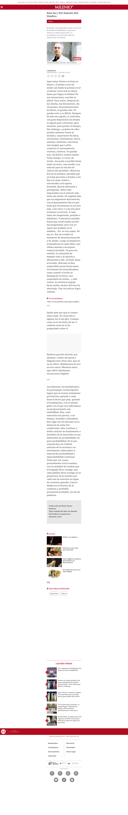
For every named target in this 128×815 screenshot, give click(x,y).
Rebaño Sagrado (84, 2)
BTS (57, 2)
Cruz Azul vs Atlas (31, 2)
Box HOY (52, 2)
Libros (63, 593)
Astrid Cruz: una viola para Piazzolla (70, 549)
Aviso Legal (71, 752)
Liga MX (62, 2)
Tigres (76, 2)
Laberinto (54, 593)
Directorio (70, 743)
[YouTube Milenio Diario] (56, 780)
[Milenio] (64, 7)
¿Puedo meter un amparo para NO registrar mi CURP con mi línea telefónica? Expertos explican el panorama (69, 719)
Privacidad (70, 747)
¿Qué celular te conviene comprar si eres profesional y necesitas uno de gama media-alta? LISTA (69, 694)
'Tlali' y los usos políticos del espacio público (63, 302)
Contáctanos (53, 747)
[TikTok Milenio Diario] (64, 780)
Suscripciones (53, 752)
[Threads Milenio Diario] (76, 773)
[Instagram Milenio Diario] (68, 773)
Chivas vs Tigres (43, 2)
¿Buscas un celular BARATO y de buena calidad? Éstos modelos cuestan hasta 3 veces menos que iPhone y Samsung (69, 683)
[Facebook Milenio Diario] (52, 773)
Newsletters (53, 743)
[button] (1, 8)
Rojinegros (69, 2)
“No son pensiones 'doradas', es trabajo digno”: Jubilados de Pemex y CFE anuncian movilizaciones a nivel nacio (69, 707)
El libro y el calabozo (70, 537)
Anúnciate (52, 756)
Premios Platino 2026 (104, 2)
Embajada (93, 2)
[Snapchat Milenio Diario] (72, 780)
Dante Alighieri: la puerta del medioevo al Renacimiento (72, 561)
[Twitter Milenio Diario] (60, 773)
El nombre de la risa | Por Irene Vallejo (72, 571)
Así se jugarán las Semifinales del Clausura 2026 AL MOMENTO (69, 669)
